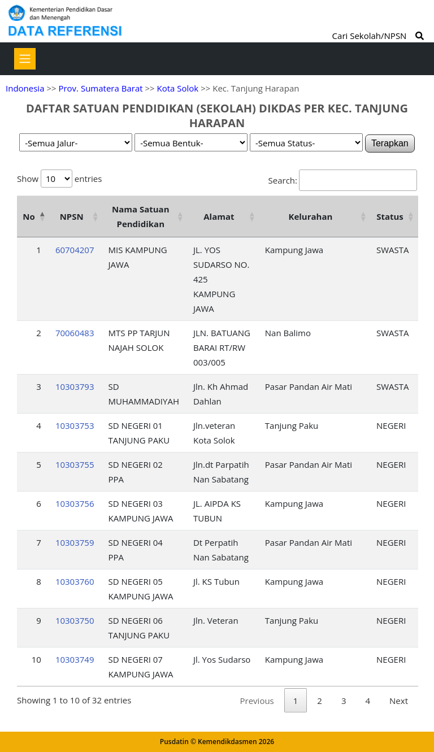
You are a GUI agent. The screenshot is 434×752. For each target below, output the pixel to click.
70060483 (74, 332)
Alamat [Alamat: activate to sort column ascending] (218, 216)
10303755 (74, 464)
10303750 (74, 620)
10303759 (74, 542)
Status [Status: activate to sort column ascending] (389, 216)
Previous (257, 700)
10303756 (74, 503)
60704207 (74, 249)
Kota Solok (178, 88)
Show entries (59, 178)
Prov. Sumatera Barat (100, 88)
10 (36, 659)
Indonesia (25, 88)
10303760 (74, 581)
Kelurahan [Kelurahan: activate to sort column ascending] (310, 216)
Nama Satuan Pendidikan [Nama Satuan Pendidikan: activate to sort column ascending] (141, 216)
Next (398, 700)
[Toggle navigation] (25, 58)
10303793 (74, 386)
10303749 (74, 659)
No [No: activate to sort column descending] (28, 216)
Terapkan (390, 143)
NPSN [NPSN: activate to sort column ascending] (72, 216)
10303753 (74, 425)
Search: (342, 180)
